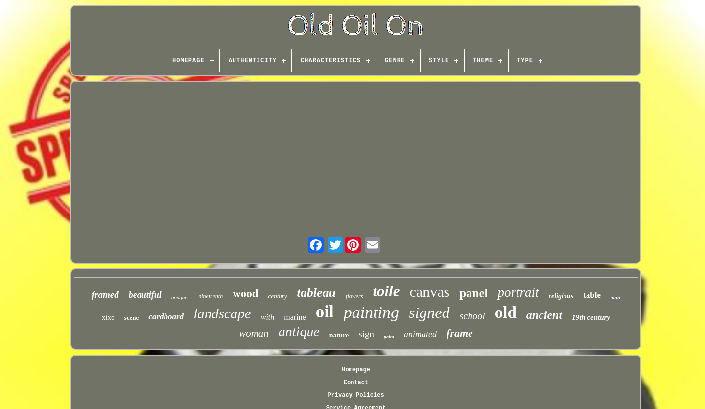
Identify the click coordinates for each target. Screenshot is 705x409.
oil (325, 311)
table (592, 295)
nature (339, 335)
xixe (108, 317)
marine (295, 317)
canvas (430, 292)
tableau (316, 293)
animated (420, 334)
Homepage (356, 369)
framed (105, 294)
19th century (591, 317)
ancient (544, 315)
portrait (518, 292)
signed (429, 312)
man (615, 297)
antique (299, 331)
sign (366, 334)
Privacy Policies (356, 395)
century (277, 296)
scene (131, 317)
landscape (222, 313)
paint (389, 336)
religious (561, 296)
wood (245, 294)
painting (371, 312)
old (506, 312)
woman (254, 333)
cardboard (166, 316)
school (472, 316)
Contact (356, 382)
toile (386, 291)
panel (473, 293)
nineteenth (210, 296)
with (268, 317)
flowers (354, 296)
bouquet (179, 297)
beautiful (145, 295)
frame (459, 333)
